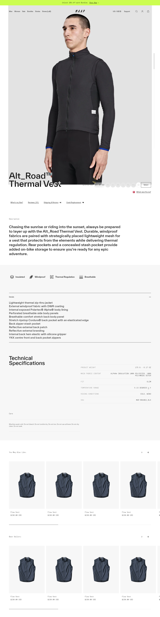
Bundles (30, 11)
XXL (133, 185)
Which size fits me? (143, 192)
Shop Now (93, 3)
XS (108, 185)
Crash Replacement (75, 202)
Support (127, 11)
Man (10, 11)
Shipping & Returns (52, 202)
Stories (37, 11)
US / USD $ (117, 11)
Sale (23, 11)
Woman (17, 11)
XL (128, 185)
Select (146, 185)
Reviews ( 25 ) (33, 202)
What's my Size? (16, 202)
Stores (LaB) (46, 11)
